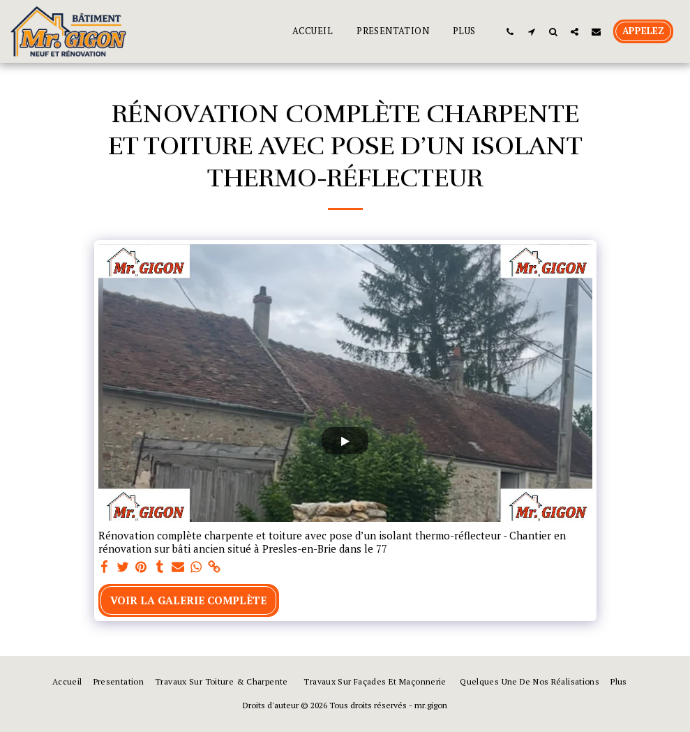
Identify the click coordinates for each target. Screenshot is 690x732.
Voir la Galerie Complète (188, 600)
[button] (510, 31)
